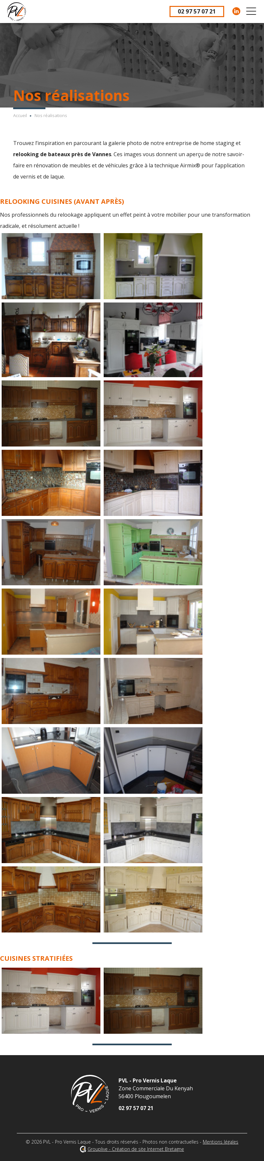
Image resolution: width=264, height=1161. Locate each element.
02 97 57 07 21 (197, 11)
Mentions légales (220, 1142)
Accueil (20, 115)
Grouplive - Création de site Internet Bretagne (136, 1149)
